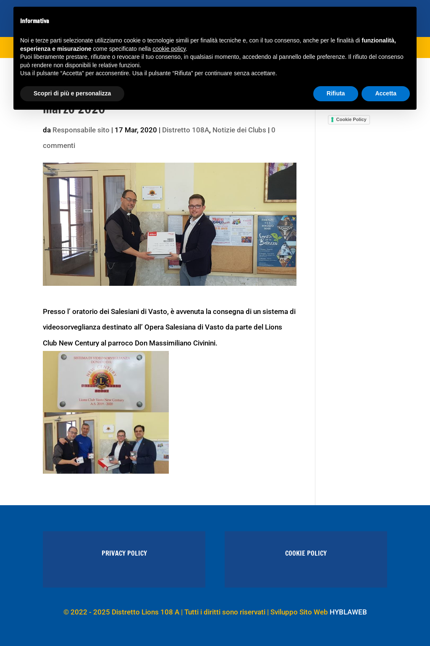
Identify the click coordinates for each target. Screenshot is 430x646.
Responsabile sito (81, 130)
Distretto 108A (185, 130)
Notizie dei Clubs (239, 130)
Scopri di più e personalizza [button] (72, 93)
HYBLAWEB (348, 612)
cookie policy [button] (169, 48)
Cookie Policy (351, 119)
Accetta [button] (385, 93)
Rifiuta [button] (336, 93)
